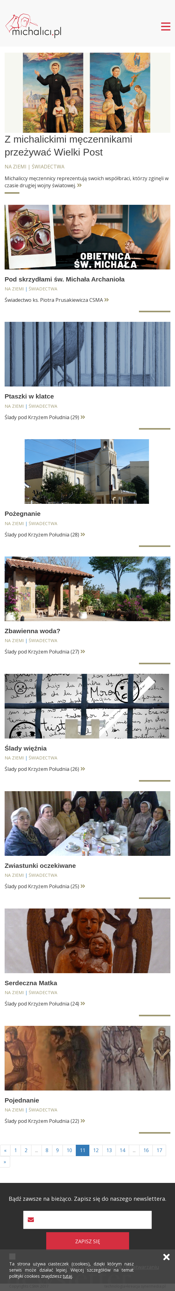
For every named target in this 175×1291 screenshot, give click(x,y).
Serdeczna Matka (31, 982)
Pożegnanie (23, 513)
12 (96, 1150)
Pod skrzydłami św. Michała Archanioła (64, 279)
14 (122, 1150)
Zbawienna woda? (32, 630)
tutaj (67, 1276)
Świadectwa (48, 166)
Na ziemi (15, 166)
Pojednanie (22, 1100)
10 (69, 1150)
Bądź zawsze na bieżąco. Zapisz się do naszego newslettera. (87, 1199)
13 (109, 1150)
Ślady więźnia (26, 748)
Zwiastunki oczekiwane (40, 865)
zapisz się (87, 1241)
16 (146, 1150)
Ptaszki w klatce (29, 396)
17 (159, 1150)
